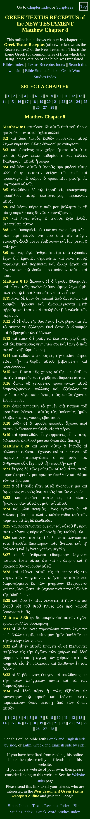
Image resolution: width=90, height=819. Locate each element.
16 (19, 101)
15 (12, 101)
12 (73, 96)
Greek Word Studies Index (58, 812)
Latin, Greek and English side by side (54, 745)
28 (52, 107)
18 (34, 101)
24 (78, 101)
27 (45, 107)
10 (58, 96)
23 (71, 101)
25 (85, 101)
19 (41, 101)
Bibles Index (13, 64)
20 (49, 101)
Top (83, 6)
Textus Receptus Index (46, 64)
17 (27, 101)
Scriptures (64, 7)
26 (37, 107)
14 (4, 101)
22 (63, 101)
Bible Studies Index (41, 70)
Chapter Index (39, 7)
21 (56, 101)
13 (80, 96)
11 (66, 96)
